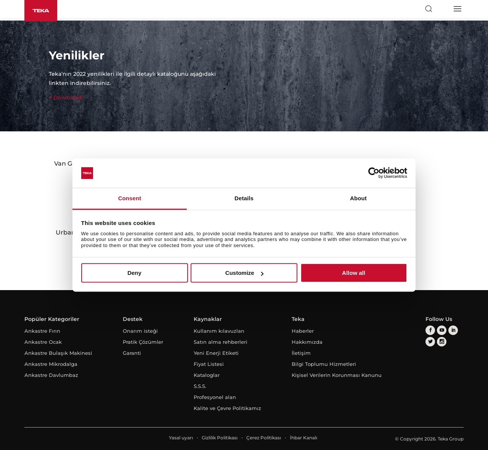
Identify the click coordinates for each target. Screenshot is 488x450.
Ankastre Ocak (43, 342)
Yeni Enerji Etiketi (216, 353)
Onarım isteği (140, 331)
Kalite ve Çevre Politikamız (227, 408)
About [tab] (358, 198)
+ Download (65, 97)
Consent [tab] (129, 198)
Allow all (353, 273)
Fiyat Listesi (209, 364)
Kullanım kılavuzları (219, 331)
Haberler (303, 331)
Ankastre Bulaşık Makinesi (58, 353)
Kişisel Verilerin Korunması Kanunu (337, 375)
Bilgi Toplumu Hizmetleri (324, 364)
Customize (244, 273)
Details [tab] (244, 198)
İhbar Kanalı (303, 437)
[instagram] (441, 341)
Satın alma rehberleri (220, 342)
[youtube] (441, 330)
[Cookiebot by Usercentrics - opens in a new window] (373, 173)
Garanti (132, 353)
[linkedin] (453, 330)
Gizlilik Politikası (220, 437)
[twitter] (430, 341)
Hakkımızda (307, 342)
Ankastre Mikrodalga (50, 364)
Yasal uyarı (181, 437)
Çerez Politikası (263, 437)
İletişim (301, 353)
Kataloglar (207, 375)
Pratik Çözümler (143, 342)
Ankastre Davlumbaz (51, 375)
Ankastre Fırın (42, 331)
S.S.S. (200, 386)
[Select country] (442, 8)
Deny (134, 273)
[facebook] (430, 330)
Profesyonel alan (215, 397)
